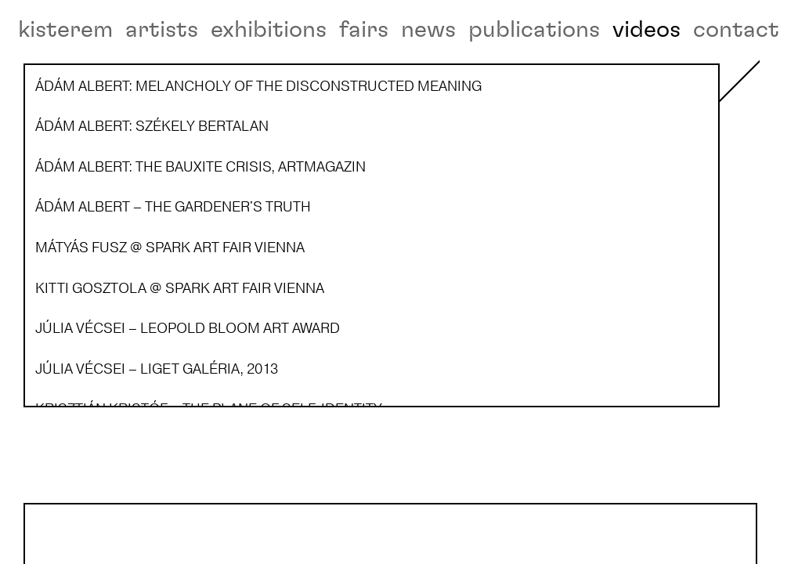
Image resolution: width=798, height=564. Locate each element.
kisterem (65, 30)
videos (646, 30)
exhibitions (269, 30)
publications (534, 30)
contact (736, 30)
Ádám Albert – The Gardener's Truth (94, 459)
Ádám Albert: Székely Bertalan (83, 270)
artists (161, 30)
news (428, 30)
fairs (363, 30)
